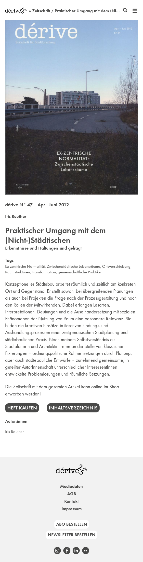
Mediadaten (71, 486)
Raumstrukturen (17, 272)
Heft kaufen (22, 408)
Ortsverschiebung (116, 266)
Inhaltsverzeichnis (73, 408)
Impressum (72, 508)
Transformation (44, 272)
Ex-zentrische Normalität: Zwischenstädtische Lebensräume (52, 266)
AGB (71, 493)
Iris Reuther (15, 216)
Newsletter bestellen (71, 534)
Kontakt (71, 501)
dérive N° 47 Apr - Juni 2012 (37, 205)
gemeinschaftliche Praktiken (80, 272)
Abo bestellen (71, 524)
